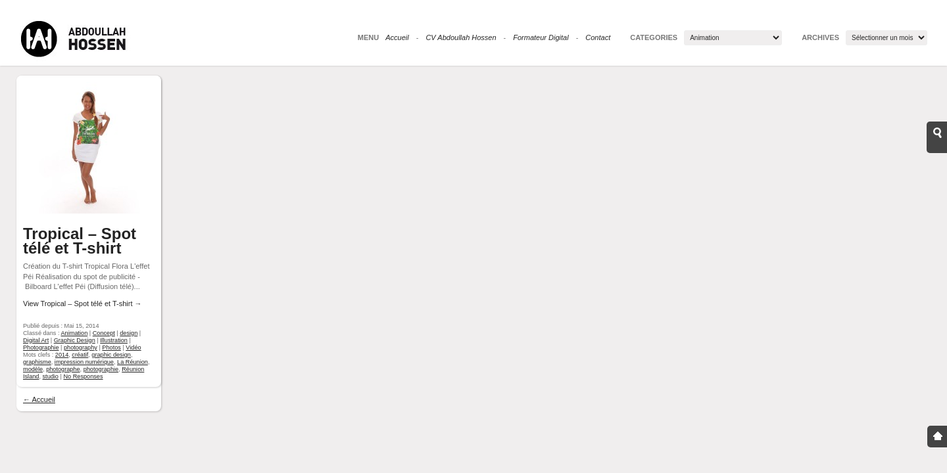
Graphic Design (74, 340)
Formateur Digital (540, 37)
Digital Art (36, 340)
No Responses (83, 376)
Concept (104, 333)
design (128, 333)
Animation (74, 333)
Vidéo (133, 347)
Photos (111, 347)
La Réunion (132, 362)
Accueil (396, 37)
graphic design (111, 354)
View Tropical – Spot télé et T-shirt (82, 303)
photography (80, 347)
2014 (61, 354)
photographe (63, 369)
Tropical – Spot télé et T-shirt (79, 241)
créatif (80, 354)
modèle (33, 369)
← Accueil (39, 399)
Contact (597, 37)
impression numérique (84, 362)
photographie (101, 369)
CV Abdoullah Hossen (460, 37)
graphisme (37, 362)
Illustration (114, 340)
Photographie (41, 347)
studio (51, 376)
